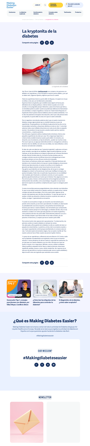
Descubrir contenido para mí (74, 5)
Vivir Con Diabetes (39, 19)
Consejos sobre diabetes (15, 295)
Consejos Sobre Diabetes (27, 19)
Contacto (37, 5)
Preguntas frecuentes (53, 5)
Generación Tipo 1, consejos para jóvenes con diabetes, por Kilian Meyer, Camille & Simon (18, 302)
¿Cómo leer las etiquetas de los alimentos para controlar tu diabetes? (44, 302)
